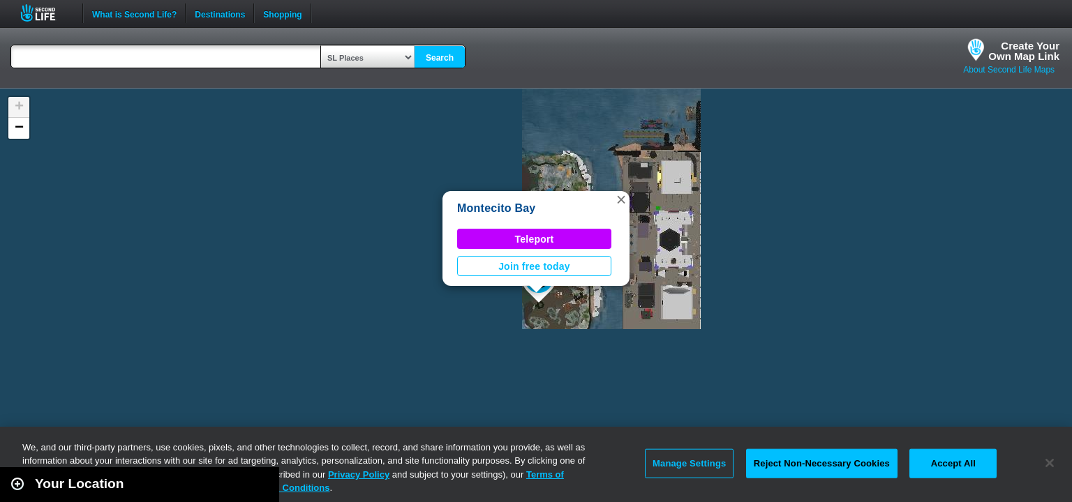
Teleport (534, 239)
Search (440, 58)
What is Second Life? (134, 13)
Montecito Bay (496, 208)
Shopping (282, 13)
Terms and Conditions (281, 487)
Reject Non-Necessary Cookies (822, 463)
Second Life (46, 12)
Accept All (953, 463)
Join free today (534, 266)
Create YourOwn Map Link (1023, 51)
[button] (621, 199)
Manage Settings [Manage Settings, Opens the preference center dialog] (689, 463)
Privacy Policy (358, 474)
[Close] (1049, 463)
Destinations (220, 13)
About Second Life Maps (1009, 70)
